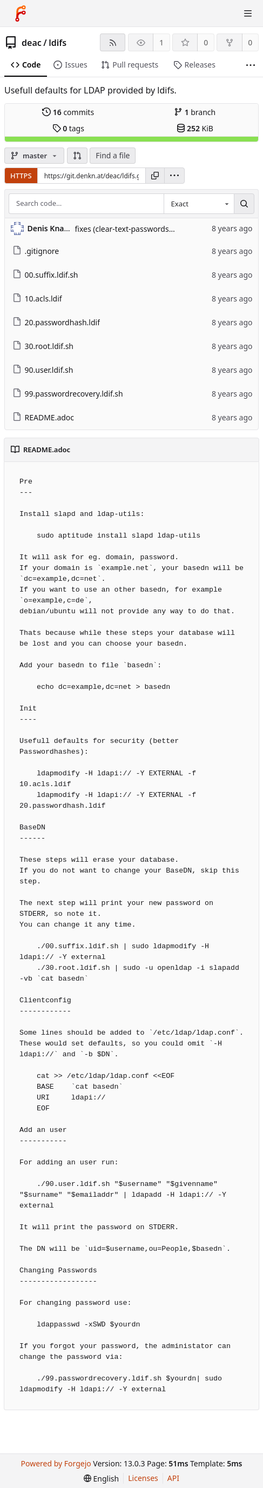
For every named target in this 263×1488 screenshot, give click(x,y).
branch (194, 112)
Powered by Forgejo (56, 1463)
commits (68, 112)
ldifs (57, 42)
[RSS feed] (112, 42)
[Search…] (244, 203)
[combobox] (199, 203)
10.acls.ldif (37, 298)
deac (32, 42)
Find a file (113, 155)
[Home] (20, 13)
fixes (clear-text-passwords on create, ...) (146, 229)
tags (68, 128)
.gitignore (35, 251)
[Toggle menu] (248, 13)
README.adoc (43, 417)
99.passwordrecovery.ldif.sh (67, 393)
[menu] (174, 175)
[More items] (250, 65)
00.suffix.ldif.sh (45, 275)
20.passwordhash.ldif (56, 322)
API (173, 1478)
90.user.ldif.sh (42, 370)
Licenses (143, 1478)
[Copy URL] (155, 175)
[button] (77, 156)
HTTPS (21, 175)
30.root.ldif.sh (43, 346)
